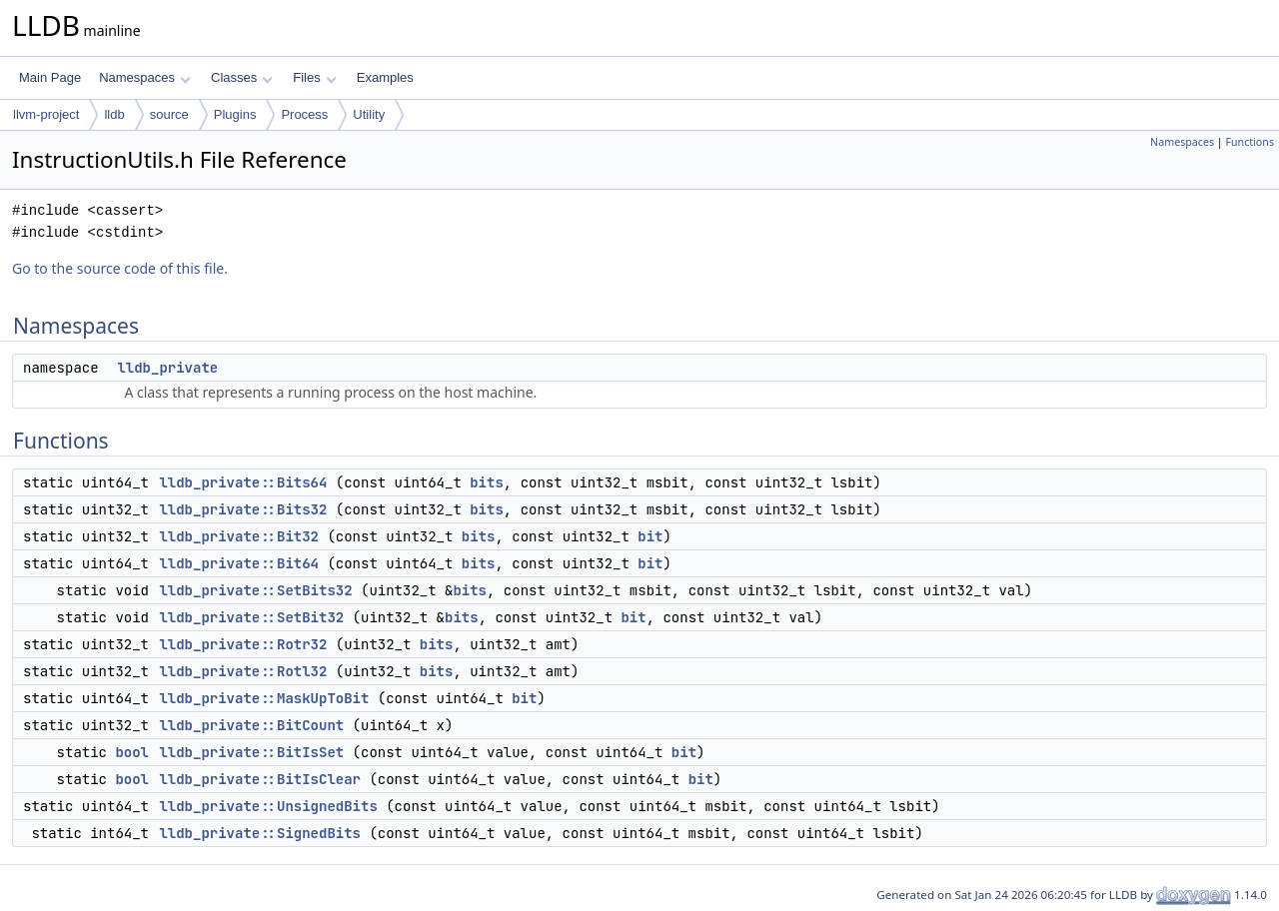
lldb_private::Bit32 (239, 536)
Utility (369, 114)
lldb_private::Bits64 (243, 482)
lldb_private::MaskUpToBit (264, 698)
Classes (242, 77)
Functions (1249, 142)
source (169, 114)
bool (132, 752)
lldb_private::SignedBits (260, 833)
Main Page (50, 77)
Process (304, 114)
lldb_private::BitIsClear (260, 779)
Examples (385, 77)
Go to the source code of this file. (120, 268)
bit (650, 536)
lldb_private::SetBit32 (251, 617)
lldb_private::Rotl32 (243, 671)
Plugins (235, 114)
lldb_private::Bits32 (243, 509)
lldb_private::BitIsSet (251, 752)
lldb (114, 114)
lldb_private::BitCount (251, 725)
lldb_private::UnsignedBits (268, 806)
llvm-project (46, 114)
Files (314, 77)
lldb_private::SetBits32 (255, 590)
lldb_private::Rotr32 (243, 644)
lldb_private (167, 368)
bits (487, 482)
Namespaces (144, 77)
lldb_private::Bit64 (239, 563)
